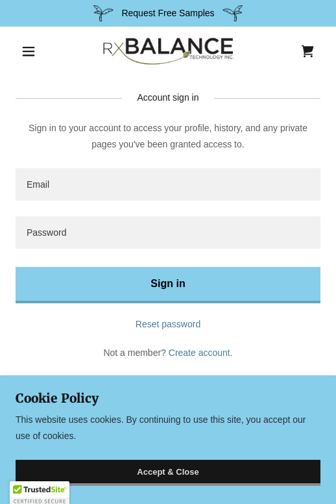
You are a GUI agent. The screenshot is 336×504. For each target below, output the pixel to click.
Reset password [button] (168, 324)
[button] (39, 51)
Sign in (167, 283)
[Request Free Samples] (168, 13)
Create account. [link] (201, 352)
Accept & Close (167, 472)
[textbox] (168, 184)
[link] (168, 51)
